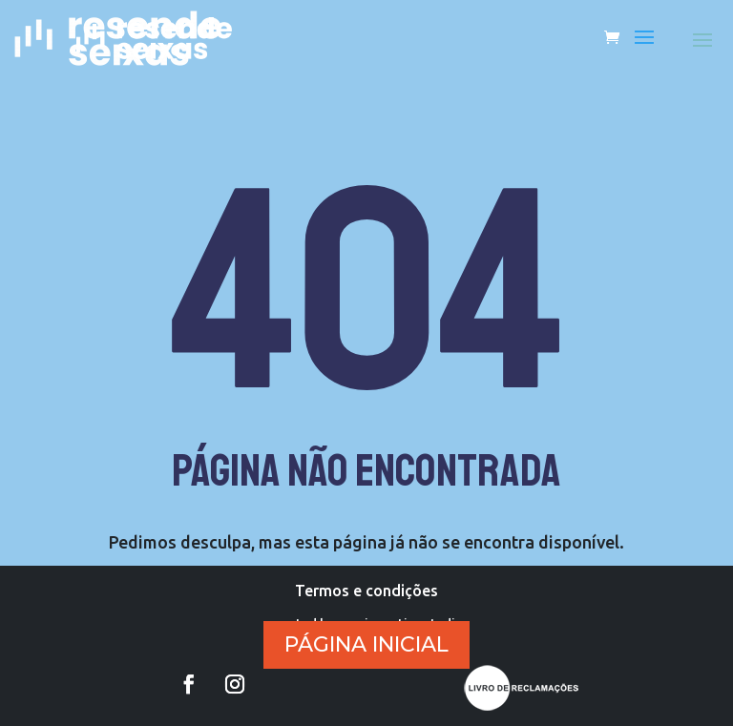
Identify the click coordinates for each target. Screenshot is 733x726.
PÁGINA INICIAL (366, 644)
